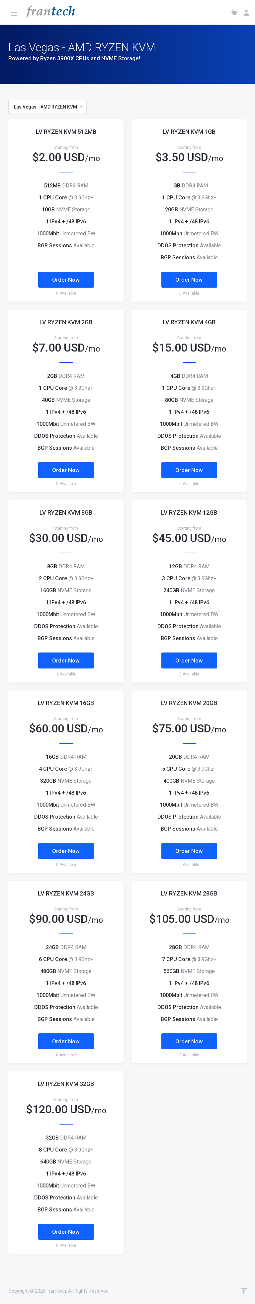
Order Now (66, 279)
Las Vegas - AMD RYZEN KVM (48, 107)
